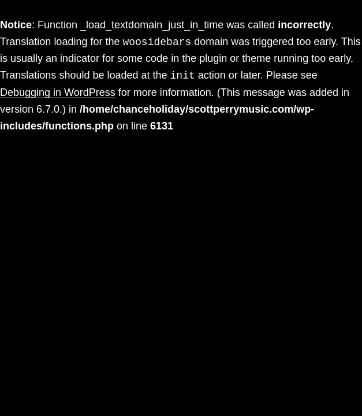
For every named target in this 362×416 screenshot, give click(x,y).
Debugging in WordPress (57, 92)
